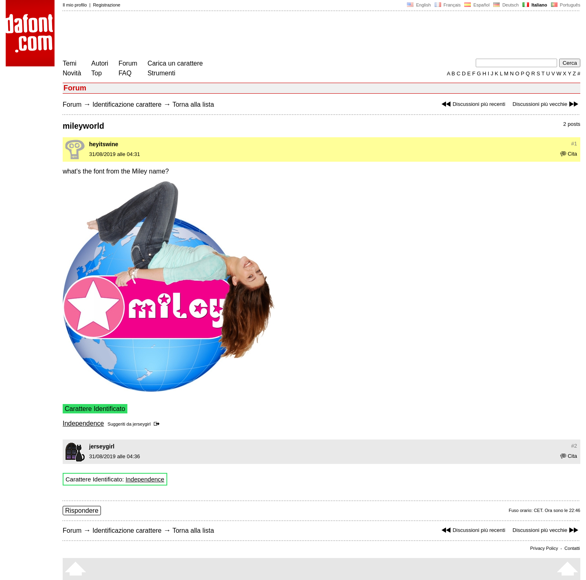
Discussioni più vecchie (546, 104)
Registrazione (106, 4)
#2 (574, 446)
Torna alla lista (193, 104)
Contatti (572, 548)
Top (96, 73)
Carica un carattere (175, 63)
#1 (574, 144)
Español (477, 4)
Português (565, 4)
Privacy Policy (544, 548)
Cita (568, 154)
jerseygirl (142, 424)
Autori (99, 63)
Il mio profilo (75, 4)
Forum (127, 63)
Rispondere (81, 510)
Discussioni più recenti (472, 104)
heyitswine (103, 144)
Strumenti (161, 73)
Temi (70, 63)
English (419, 4)
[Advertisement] (211, 36)
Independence (83, 423)
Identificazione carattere (127, 104)
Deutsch (506, 4)
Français (447, 4)
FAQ (124, 73)
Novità (72, 73)
